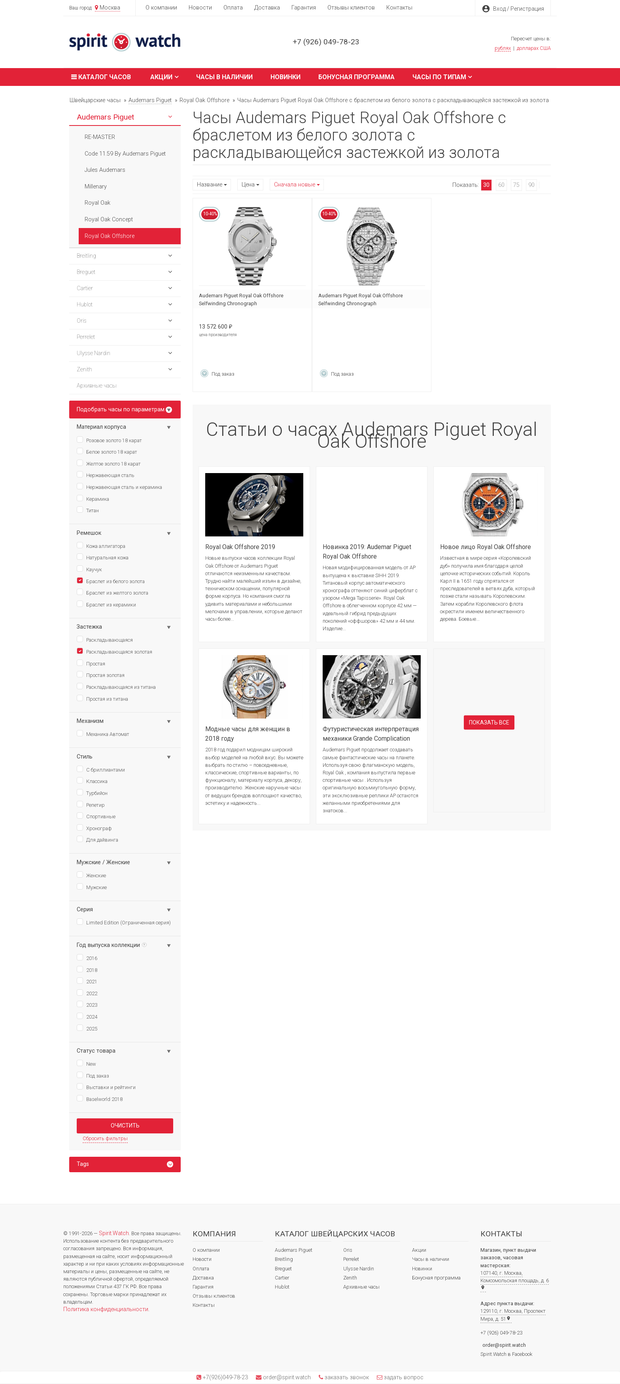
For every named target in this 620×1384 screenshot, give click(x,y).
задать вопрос (402, 1377)
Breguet (283, 1269)
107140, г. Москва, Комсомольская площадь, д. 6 (514, 1280)
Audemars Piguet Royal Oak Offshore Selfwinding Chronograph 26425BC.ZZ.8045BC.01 (360, 303)
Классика (92, 780)
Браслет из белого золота (111, 580)
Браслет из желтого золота (112, 592)
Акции (164, 77)
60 (501, 185)
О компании (161, 7)
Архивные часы (361, 1287)
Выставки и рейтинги (106, 1086)
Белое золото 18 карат (107, 451)
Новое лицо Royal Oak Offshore (485, 547)
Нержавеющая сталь (105, 474)
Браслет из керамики (106, 604)
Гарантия (303, 7)
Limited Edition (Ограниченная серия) (124, 922)
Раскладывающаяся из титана (116, 686)
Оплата (233, 7)
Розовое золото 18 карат (109, 439)
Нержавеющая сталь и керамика (119, 486)
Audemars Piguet (293, 1250)
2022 (87, 992)
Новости (200, 7)
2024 (87, 1016)
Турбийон (92, 792)
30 (486, 185)
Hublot (282, 1287)
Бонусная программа (356, 77)
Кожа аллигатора (101, 545)
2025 (87, 1028)
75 (516, 185)
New (86, 1063)
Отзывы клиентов (351, 7)
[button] (170, 117)
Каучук (89, 568)
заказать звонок (346, 1377)
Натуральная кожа (103, 557)
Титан (88, 509)
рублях (503, 48)
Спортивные (96, 815)
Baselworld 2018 (100, 1098)
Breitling (284, 1259)
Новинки (285, 77)
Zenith (350, 1278)
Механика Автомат (103, 733)
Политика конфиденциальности (105, 1309)
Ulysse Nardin (358, 1269)
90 (531, 185)
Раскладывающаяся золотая (114, 651)
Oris (347, 1250)
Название (209, 184)
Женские (91, 874)
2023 (87, 1004)
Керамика (93, 498)
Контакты (399, 7)
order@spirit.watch (504, 1345)
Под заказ (93, 1075)
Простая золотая (101, 674)
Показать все (489, 722)
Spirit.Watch (114, 1233)
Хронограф (94, 827)
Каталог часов (100, 77)
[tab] (125, 1164)
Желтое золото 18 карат (109, 463)
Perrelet (351, 1259)
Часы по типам (442, 77)
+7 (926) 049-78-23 (326, 41)
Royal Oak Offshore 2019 (240, 547)
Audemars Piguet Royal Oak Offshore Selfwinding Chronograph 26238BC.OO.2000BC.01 (241, 303)
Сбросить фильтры (105, 1138)
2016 (87, 957)
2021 (87, 981)
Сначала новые (294, 184)
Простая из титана (102, 698)
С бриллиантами (101, 769)
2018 (87, 969)
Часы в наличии (224, 77)
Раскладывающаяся (105, 639)
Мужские (92, 886)
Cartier (282, 1278)
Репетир (91, 804)
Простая (91, 663)
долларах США (534, 48)
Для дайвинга (97, 839)
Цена (248, 184)
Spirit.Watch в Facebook (506, 1354)
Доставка (267, 7)
